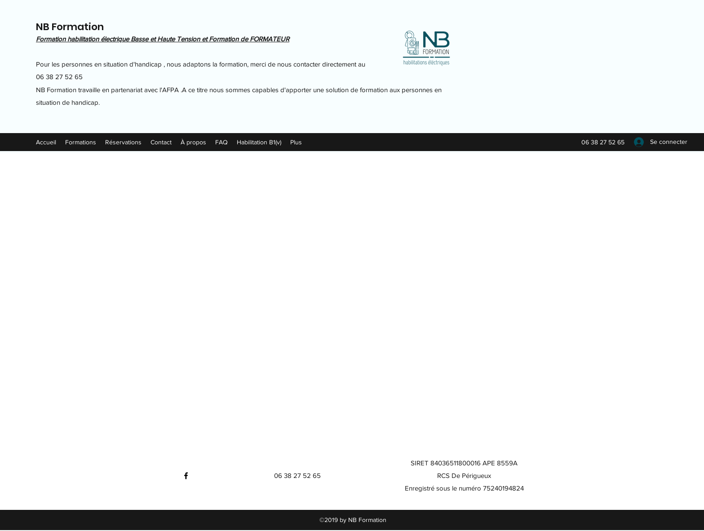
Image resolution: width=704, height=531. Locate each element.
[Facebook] (186, 475)
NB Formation (70, 27)
